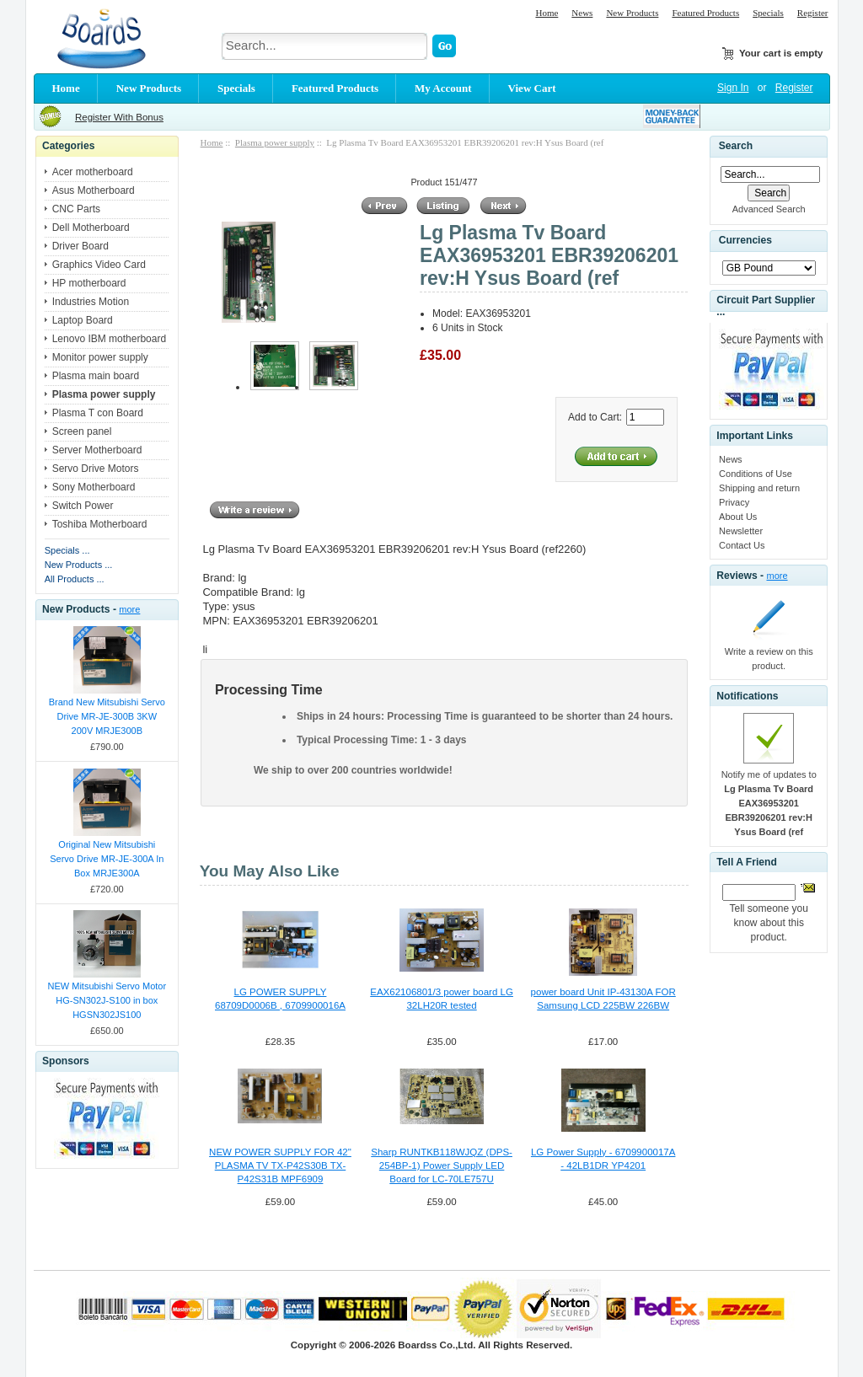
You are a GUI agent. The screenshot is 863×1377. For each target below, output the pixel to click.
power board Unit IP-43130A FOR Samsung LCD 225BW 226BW (603, 998)
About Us (738, 517)
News (581, 13)
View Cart (532, 88)
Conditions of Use (755, 474)
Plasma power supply (274, 142)
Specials (768, 13)
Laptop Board (82, 320)
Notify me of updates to (769, 803)
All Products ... (75, 579)
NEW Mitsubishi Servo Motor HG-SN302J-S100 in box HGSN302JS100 (107, 1000)
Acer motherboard (92, 172)
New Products (632, 13)
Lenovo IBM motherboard (109, 339)
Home (546, 13)
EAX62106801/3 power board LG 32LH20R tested (441, 998)
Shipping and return (759, 488)
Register (812, 13)
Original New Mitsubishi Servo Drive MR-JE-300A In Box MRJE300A (106, 858)
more (129, 609)
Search (736, 146)
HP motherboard (89, 283)
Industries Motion (90, 302)
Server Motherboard (97, 450)
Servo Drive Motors (95, 468)
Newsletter (741, 531)
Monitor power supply (100, 357)
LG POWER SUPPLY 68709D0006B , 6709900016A (280, 998)
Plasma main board (95, 376)
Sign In (732, 88)
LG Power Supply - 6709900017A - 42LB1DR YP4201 (603, 1159)
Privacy (734, 502)
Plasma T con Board (97, 413)
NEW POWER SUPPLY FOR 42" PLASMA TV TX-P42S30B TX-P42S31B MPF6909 (280, 1165)
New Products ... (79, 565)
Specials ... (67, 550)
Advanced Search (769, 209)
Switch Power (83, 506)
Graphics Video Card (99, 265)
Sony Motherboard (94, 487)
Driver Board (80, 246)
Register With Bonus (119, 117)
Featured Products (705, 13)
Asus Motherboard (93, 190)
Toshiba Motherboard (99, 524)
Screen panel (82, 431)
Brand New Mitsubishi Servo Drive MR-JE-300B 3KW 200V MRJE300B (107, 716)
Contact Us (741, 545)
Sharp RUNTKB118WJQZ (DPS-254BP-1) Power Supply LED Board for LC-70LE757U (441, 1165)
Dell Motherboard (91, 227)
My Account (443, 88)
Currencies (745, 241)
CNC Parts (76, 209)
